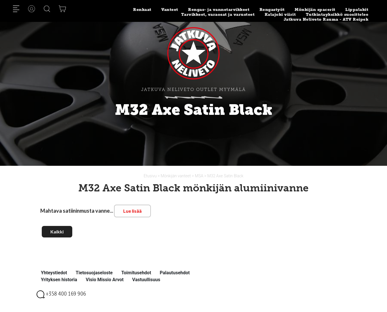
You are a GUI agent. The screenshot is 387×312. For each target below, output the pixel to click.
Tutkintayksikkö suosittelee (337, 14)
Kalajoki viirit (280, 14)
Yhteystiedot (54, 272)
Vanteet (169, 9)
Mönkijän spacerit (315, 9)
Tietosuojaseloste (94, 272)
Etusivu (151, 176)
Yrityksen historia (59, 279)
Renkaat (142, 9)
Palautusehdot (175, 272)
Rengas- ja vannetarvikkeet (218, 9)
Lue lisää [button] (132, 211)
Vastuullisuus (146, 279)
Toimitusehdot (136, 272)
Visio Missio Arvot (105, 279)
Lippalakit (356, 9)
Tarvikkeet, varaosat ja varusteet (218, 14)
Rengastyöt (272, 9)
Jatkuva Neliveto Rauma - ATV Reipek (326, 19)
